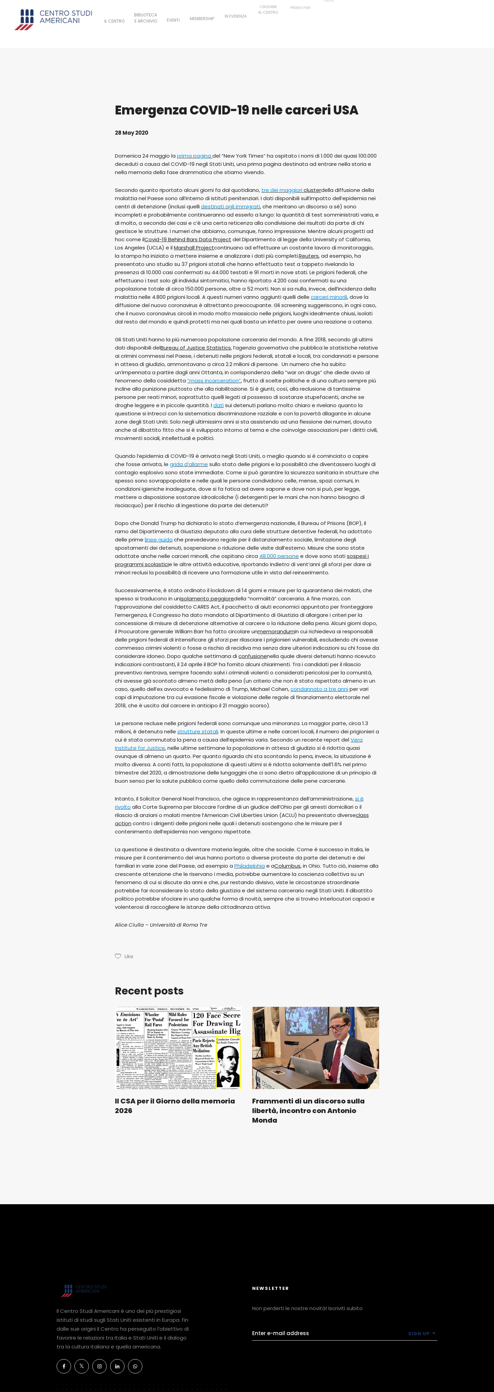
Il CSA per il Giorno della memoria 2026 (175, 1105)
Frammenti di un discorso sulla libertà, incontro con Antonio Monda (308, 1110)
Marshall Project (194, 247)
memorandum (276, 631)
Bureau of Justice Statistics (196, 347)
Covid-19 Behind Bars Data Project (187, 239)
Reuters (309, 255)
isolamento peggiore (207, 598)
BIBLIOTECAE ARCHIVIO (145, 15)
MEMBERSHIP (202, 11)
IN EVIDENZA (236, 6)
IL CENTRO (114, 20)
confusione (252, 656)
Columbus (287, 865)
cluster (312, 190)
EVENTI (173, 16)
